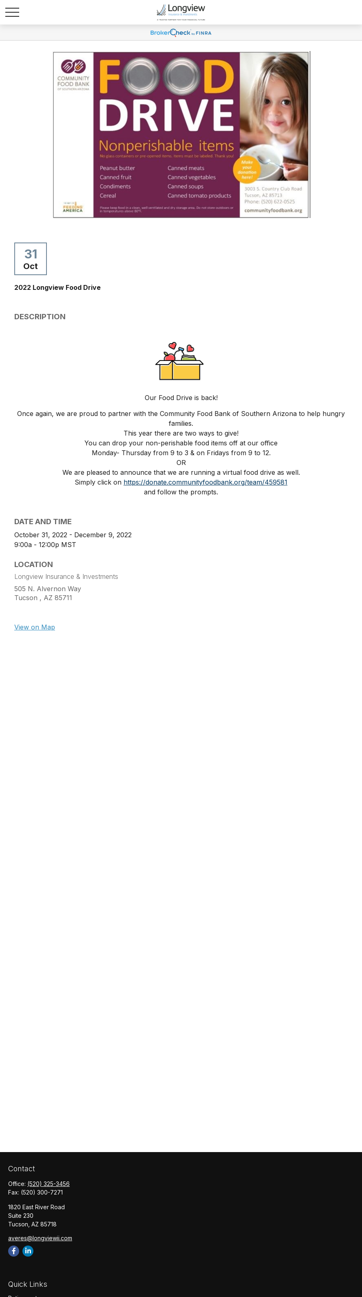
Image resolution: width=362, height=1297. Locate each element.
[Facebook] (13, 1251)
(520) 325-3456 (48, 1183)
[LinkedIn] (27, 1251)
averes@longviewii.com (40, 1238)
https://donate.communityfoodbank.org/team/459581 (205, 482)
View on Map (34, 627)
